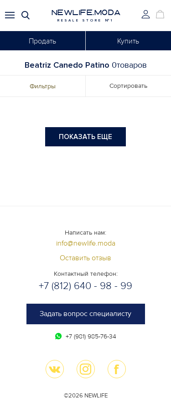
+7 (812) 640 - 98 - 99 (85, 286)
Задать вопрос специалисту (85, 313)
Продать (42, 41)
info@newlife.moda (85, 243)
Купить (128, 41)
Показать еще (85, 137)
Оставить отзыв (85, 258)
